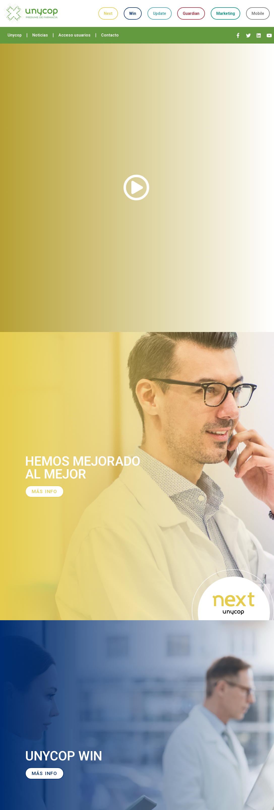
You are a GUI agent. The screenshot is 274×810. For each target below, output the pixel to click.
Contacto (110, 38)
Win (140, 8)
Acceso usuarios (74, 38)
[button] (137, 191)
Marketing (249, 8)
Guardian (209, 8)
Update (172, 8)
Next (110, 8)
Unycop (15, 38)
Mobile (185, 21)
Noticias (40, 38)
